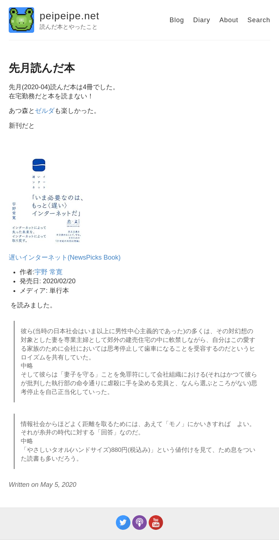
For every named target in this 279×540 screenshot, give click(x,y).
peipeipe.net (70, 15)
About (228, 20)
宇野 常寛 (48, 272)
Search (258, 20)
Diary (201, 20)
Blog (177, 20)
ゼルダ (44, 110)
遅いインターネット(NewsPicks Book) (65, 257)
